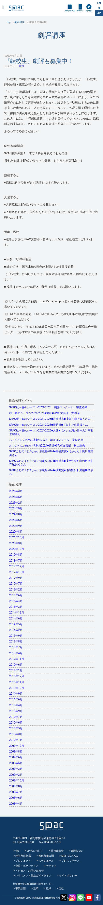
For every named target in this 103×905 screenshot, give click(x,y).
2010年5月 (15, 728)
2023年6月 (15, 520)
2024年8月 (15, 514)
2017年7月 (15, 583)
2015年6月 (15, 595)
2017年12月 (16, 566)
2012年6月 (15, 664)
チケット (80, 11)
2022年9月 (15, 525)
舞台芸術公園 (46, 855)
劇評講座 (51, 35)
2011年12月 (16, 676)
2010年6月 (15, 722)
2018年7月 (15, 560)
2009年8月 (15, 751)
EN (99, 3)
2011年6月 (15, 699)
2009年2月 (15, 774)
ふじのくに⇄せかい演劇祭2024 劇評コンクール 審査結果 (46, 439)
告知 (21, 66)
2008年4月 (15, 803)
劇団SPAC (77, 850)
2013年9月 (15, 635)
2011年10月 (16, 687)
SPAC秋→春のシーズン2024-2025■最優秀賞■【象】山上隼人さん (50, 418)
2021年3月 (15, 543)
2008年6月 (15, 797)
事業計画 (20, 888)
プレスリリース (70, 860)
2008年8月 (15, 786)
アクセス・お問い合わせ (29, 870)
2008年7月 (15, 792)
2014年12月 (16, 612)
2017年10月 (16, 572)
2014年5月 (15, 624)
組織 (48, 888)
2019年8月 (15, 554)
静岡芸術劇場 (23, 855)
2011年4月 (15, 705)
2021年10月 (16, 537)
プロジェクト (23, 860)
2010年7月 (15, 716)
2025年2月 (15, 502)
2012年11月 (16, 659)
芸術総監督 (57, 850)
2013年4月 (15, 653)
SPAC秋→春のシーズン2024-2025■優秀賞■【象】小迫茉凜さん (48, 424)
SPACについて (35, 850)
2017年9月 (15, 577)
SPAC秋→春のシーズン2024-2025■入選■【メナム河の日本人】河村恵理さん (51, 432)
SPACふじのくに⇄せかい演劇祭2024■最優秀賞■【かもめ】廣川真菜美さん (51, 453)
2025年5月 (15, 497)
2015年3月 (15, 606)
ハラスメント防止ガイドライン (33, 875)
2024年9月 (15, 508)
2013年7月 (15, 647)
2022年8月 (15, 531)
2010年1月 (15, 739)
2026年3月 (15, 491)
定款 (61, 888)
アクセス (88, 11)
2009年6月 (15, 757)
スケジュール (69, 11)
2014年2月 (15, 630)
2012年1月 (15, 670)
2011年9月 (15, 693)
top (17, 850)
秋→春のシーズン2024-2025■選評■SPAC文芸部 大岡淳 (44, 413)
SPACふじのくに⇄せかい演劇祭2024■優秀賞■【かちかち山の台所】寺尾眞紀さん (51, 462)
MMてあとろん (70, 855)
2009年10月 (16, 745)
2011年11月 (16, 682)
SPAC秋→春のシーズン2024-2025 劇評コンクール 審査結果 (48, 407)
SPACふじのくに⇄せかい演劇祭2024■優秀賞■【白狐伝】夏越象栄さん (51, 472)
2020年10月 (16, 548)
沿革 (35, 888)
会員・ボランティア (26, 865)
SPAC (16, 8)
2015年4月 (15, 601)
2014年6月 (15, 618)
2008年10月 (16, 780)
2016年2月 (15, 589)
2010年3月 (15, 734)
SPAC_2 (51, 826)
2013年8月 (15, 641)
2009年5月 (15, 763)
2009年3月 (15, 768)
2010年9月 (15, 711)
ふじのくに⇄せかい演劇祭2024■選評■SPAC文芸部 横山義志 (47, 445)
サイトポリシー (68, 875)
